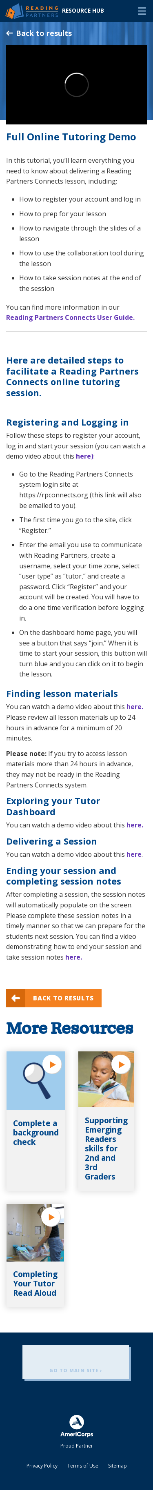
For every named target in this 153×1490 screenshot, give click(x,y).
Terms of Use (82, 1465)
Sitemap (117, 1465)
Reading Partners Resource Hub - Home (32, 11)
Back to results (39, 33)
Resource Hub (83, 10)
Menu (142, 11)
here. (134, 706)
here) (84, 456)
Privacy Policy (42, 1465)
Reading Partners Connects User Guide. (70, 317)
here (134, 854)
